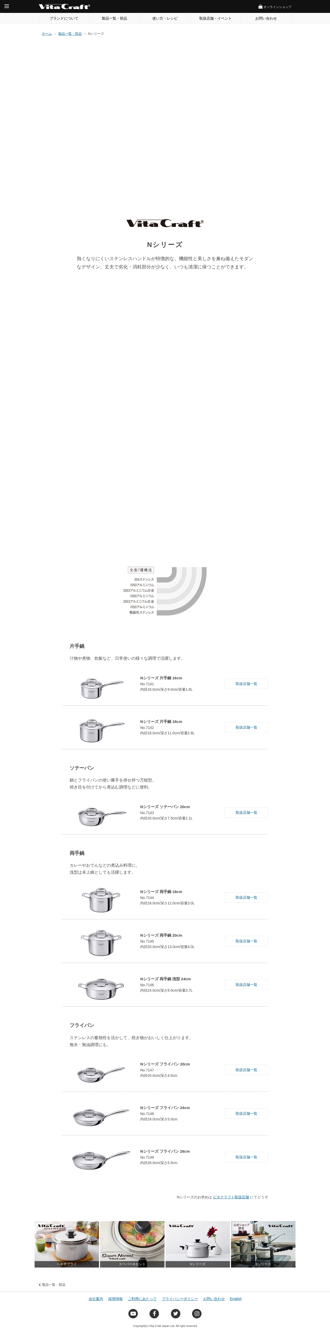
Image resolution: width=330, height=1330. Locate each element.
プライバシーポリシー (180, 1299)
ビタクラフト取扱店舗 (231, 1197)
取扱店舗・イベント (215, 18)
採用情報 (115, 1299)
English (236, 1299)
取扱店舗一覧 (246, 684)
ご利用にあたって (142, 1299)
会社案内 (96, 1299)
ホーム (47, 34)
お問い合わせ (266, 18)
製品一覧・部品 (114, 18)
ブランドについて (64, 18)
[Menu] (6, 6)
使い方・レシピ (165, 18)
